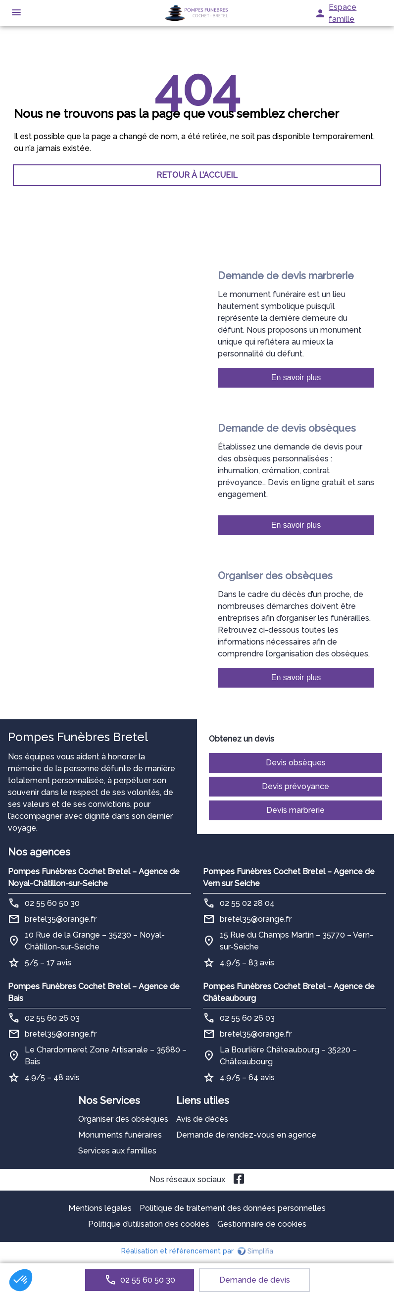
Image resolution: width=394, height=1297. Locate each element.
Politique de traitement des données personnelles (233, 1208)
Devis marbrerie (295, 810)
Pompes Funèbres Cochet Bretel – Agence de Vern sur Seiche (289, 877)
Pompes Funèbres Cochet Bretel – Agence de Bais (94, 992)
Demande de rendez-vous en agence (246, 1135)
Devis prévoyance (295, 786)
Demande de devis (254, 1280)
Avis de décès (202, 1119)
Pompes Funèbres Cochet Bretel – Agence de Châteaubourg (289, 992)
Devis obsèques (296, 762)
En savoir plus (296, 377)
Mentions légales (100, 1208)
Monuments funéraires (120, 1135)
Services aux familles (117, 1150)
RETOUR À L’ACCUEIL (197, 175)
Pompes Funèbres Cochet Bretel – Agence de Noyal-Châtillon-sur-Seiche (94, 877)
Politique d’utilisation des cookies (148, 1224)
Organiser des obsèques (123, 1119)
